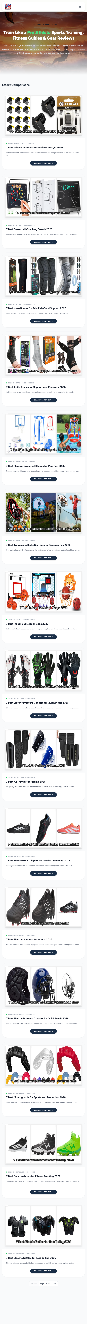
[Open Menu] (80, 6)
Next (55, 1284)
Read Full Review (43, 163)
